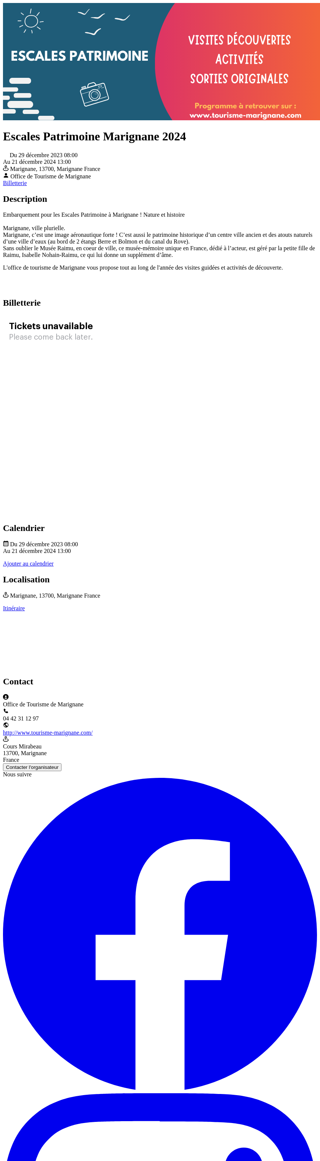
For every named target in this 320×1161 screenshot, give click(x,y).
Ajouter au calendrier (28, 563)
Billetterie (15, 183)
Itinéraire (14, 608)
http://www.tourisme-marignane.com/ (48, 732)
